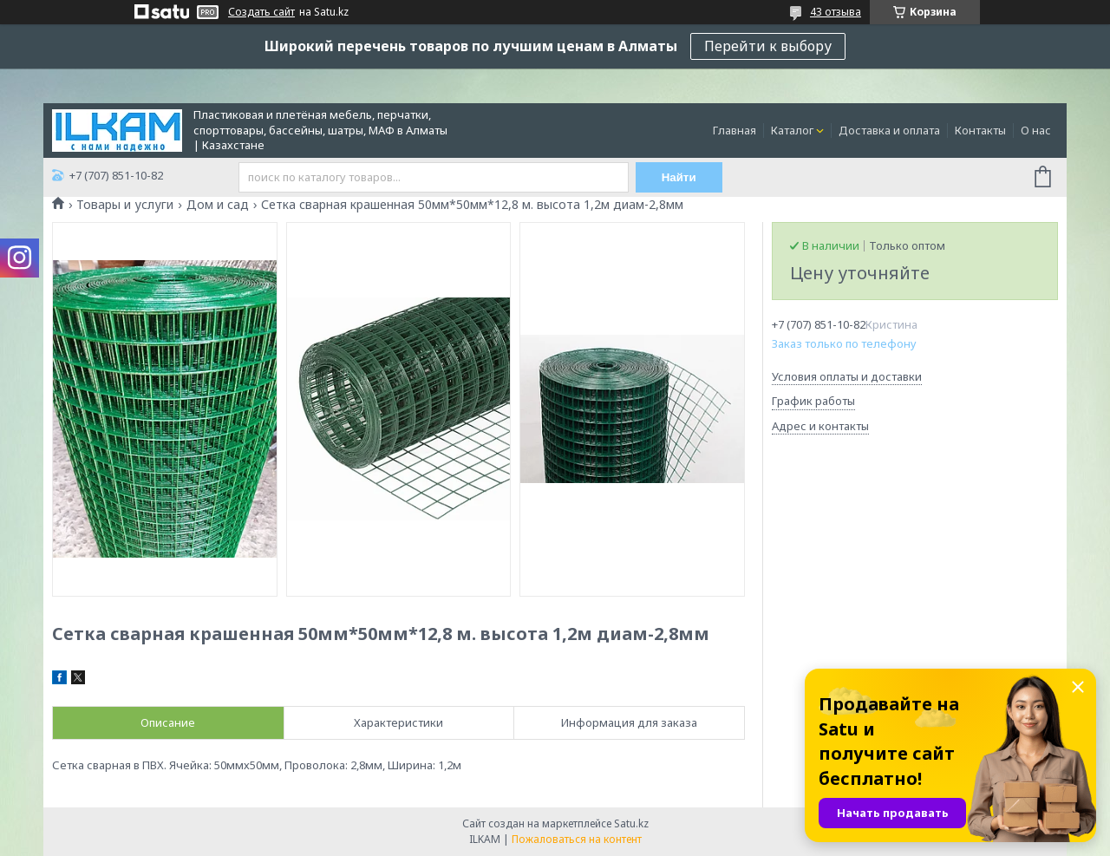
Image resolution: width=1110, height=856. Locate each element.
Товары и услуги (124, 204)
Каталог (792, 130)
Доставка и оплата (889, 130)
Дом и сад (217, 204)
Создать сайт (261, 12)
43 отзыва (835, 11)
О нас (1036, 130)
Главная (734, 130)
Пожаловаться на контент (577, 839)
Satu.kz (631, 823)
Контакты (980, 130)
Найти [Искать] (679, 177)
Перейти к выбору (768, 46)
